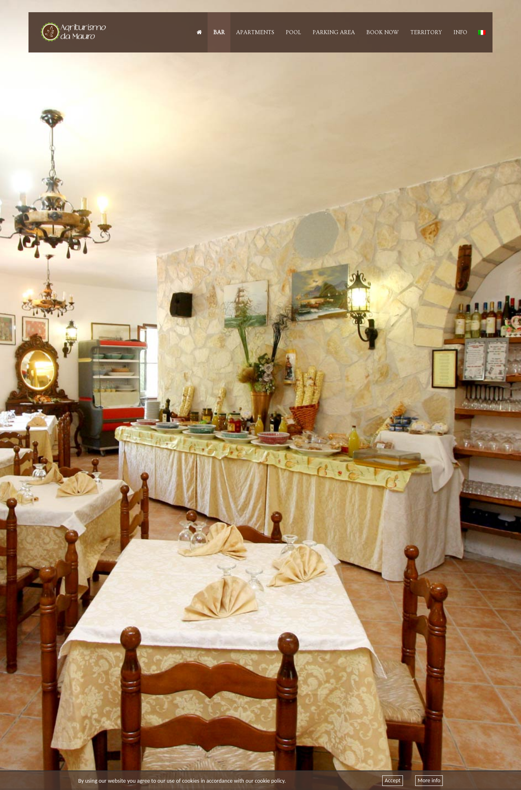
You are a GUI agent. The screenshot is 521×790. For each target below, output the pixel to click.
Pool (293, 32)
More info (429, 780)
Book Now (382, 32)
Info (460, 32)
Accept (393, 780)
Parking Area (334, 32)
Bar (219, 32)
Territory (426, 32)
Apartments (255, 32)
